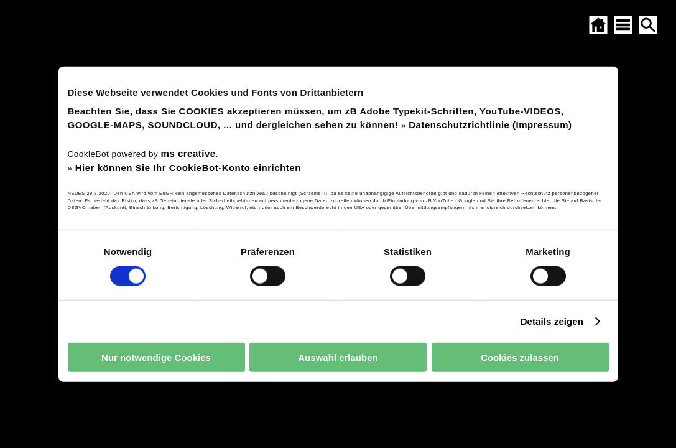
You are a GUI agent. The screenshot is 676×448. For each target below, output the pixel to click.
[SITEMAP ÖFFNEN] (623, 25)
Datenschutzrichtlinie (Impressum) (490, 124)
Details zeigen (552, 320)
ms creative (188, 153)
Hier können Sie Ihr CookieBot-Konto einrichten (188, 167)
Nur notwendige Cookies (156, 357)
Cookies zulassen (520, 357)
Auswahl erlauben (337, 357)
